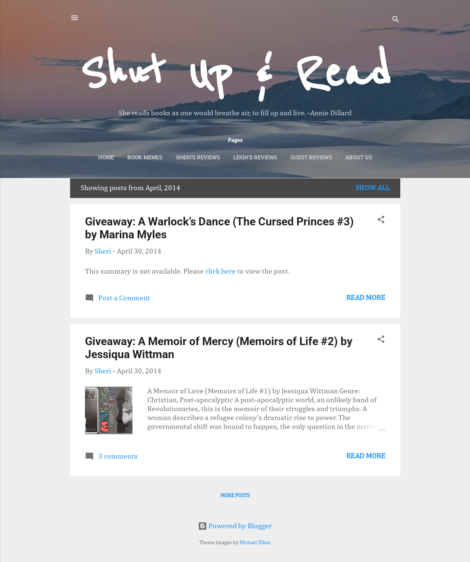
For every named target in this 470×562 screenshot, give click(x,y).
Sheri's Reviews (198, 157)
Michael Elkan (255, 542)
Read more (365, 297)
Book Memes (144, 157)
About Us (358, 157)
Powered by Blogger (235, 526)
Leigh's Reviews (255, 157)
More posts (235, 495)
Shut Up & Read (235, 72)
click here (221, 271)
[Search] (395, 20)
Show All (372, 188)
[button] (381, 220)
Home (106, 157)
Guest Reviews (311, 157)
